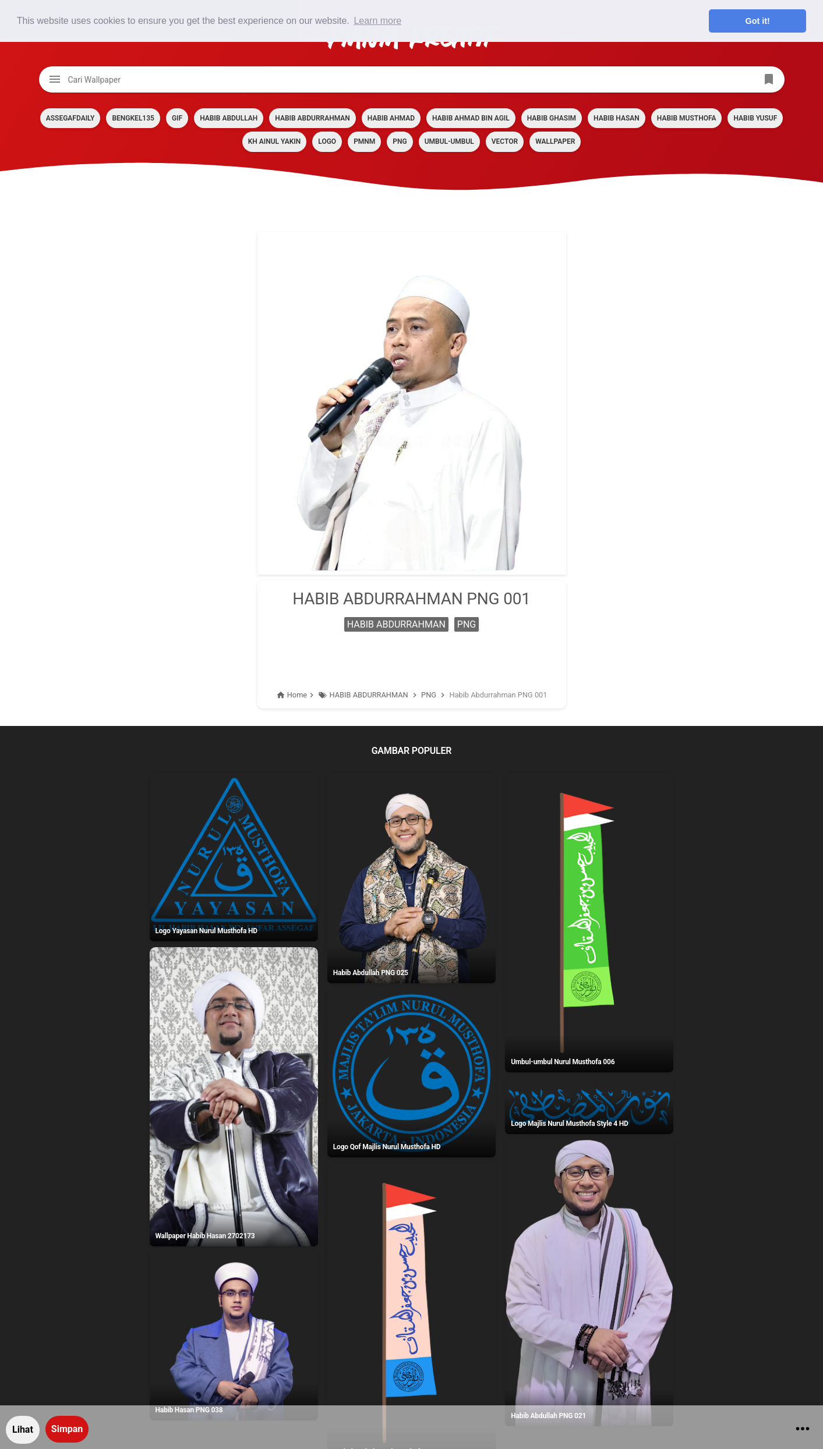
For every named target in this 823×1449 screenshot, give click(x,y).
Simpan (67, 1428)
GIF (177, 118)
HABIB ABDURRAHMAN (312, 118)
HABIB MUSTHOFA (686, 118)
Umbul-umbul (449, 141)
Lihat (22, 1429)
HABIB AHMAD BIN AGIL (471, 118)
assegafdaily (70, 118)
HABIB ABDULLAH (228, 118)
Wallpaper (555, 141)
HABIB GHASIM (551, 118)
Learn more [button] (377, 21)
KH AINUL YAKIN (274, 141)
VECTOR (505, 141)
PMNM (364, 141)
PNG (400, 141)
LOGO (327, 141)
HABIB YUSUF (755, 118)
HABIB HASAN (617, 118)
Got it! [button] (758, 21)
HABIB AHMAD (391, 118)
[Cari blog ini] (412, 79)
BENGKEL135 (133, 118)
